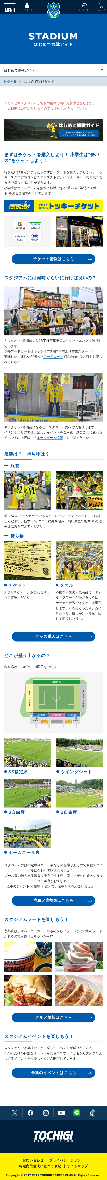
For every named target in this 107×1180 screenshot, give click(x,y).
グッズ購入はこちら (53, 636)
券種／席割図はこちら (53, 900)
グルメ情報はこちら (53, 1017)
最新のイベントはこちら (53, 1073)
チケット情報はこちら (53, 259)
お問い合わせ (33, 1160)
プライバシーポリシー (67, 1160)
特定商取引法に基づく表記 (40, 1166)
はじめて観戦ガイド (19, 70)
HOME (10, 81)
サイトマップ (77, 1166)
